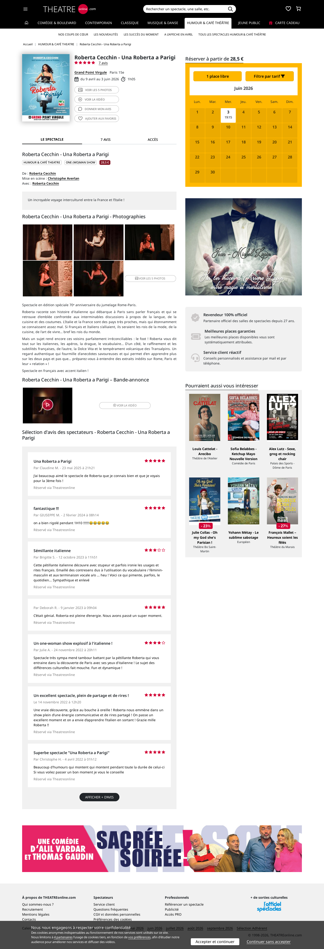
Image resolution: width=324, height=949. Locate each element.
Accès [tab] (153, 139)
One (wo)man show (80, 162)
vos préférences (139, 937)
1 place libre (217, 76)
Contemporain (98, 22)
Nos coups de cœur (73, 34)
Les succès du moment (141, 34)
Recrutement (32, 909)
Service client (104, 904)
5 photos (95, 90)
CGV (96, 914)
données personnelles (122, 914)
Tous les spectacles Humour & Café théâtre (232, 34)
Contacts (29, 919)
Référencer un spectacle (184, 904)
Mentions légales (35, 914)
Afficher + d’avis (99, 797)
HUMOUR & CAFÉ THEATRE (42, 162)
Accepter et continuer (215, 941)
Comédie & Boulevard (57, 22)
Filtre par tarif (269, 76)
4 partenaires (63, 937)
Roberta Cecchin (42, 173)
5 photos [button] (150, 278)
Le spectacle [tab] (52, 139)
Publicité (172, 909)
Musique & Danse (162, 22)
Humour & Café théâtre (208, 22)
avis (94, 109)
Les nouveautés (106, 34)
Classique (130, 22)
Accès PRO (173, 914)
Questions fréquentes (110, 909)
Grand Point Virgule (90, 72)
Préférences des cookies (112, 919)
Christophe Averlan (63, 178)
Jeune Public (249, 22)
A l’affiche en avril (178, 34)
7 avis (103, 63)
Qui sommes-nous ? (38, 904)
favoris (97, 119)
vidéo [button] (125, 405)
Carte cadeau (284, 22)
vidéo (91, 99)
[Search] (184, 9)
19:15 (228, 117)
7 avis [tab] (106, 139)
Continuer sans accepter (269, 941)
